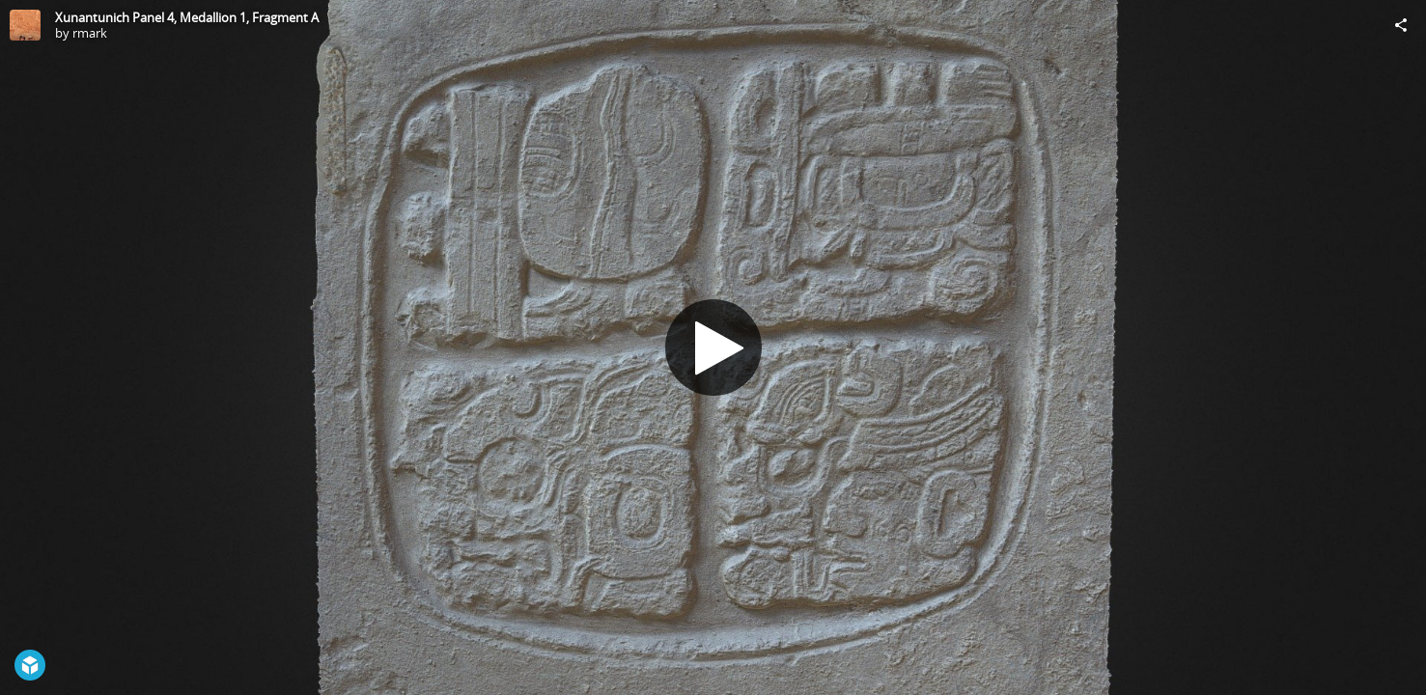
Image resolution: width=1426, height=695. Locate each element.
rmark (89, 33)
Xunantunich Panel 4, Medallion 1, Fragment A (187, 17)
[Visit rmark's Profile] (25, 25)
